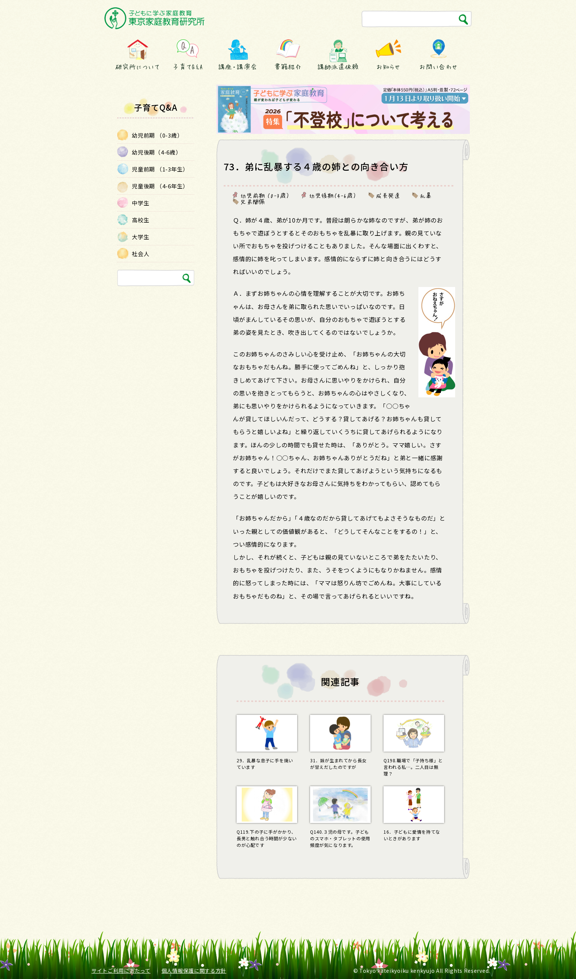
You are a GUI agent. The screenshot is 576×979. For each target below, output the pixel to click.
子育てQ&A (187, 66)
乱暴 (426, 195)
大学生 (140, 237)
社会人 (140, 254)
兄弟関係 (252, 202)
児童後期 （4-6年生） (160, 186)
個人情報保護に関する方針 (194, 970)
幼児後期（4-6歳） (333, 195)
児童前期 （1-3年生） (160, 169)
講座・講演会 (237, 66)
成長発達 (388, 195)
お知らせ (388, 66)
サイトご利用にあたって (121, 970)
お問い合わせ (438, 66)
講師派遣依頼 (338, 66)
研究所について (137, 66)
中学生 (140, 203)
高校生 (140, 220)
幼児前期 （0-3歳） (265, 195)
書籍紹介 (288, 66)
